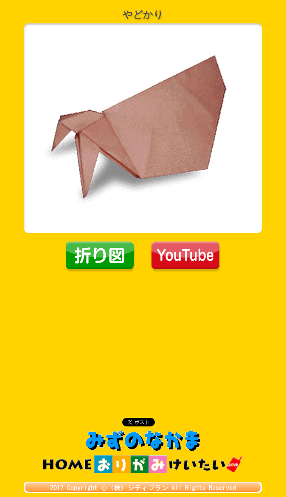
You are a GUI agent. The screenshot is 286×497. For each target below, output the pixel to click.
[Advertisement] (143, 336)
